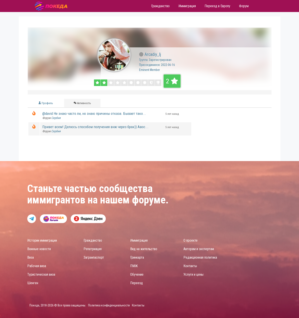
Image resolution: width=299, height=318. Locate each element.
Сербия (56, 118)
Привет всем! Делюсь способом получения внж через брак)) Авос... (95, 127)
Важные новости (39, 249)
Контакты (190, 266)
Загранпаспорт (94, 257)
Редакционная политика (200, 257)
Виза (30, 257)
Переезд (136, 283)
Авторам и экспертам (198, 249)
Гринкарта (137, 257)
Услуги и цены (193, 274)
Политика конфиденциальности (109, 305)
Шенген (32, 283)
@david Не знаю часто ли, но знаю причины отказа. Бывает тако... (94, 113)
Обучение (137, 274)
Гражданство (93, 240)
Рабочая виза (36, 266)
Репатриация (93, 249)
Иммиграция (139, 240)
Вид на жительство (143, 249)
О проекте (190, 240)
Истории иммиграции (42, 240)
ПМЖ (134, 266)
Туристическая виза (41, 274)
